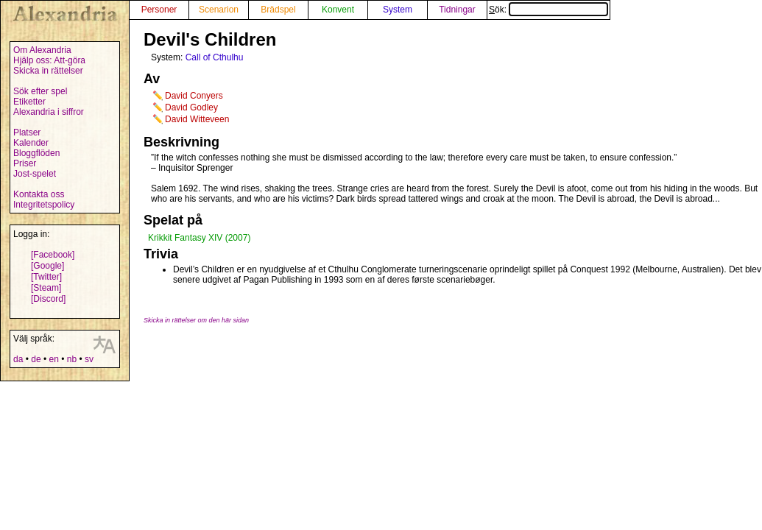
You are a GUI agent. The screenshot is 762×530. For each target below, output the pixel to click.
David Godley (191, 107)
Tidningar (457, 9)
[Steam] (46, 288)
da (18, 359)
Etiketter (29, 101)
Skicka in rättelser (48, 71)
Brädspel (278, 9)
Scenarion (219, 9)
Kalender (31, 143)
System (397, 9)
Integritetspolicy (43, 204)
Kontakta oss (38, 194)
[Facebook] (52, 255)
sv (89, 359)
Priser (24, 163)
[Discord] (48, 299)
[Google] (47, 266)
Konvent (338, 9)
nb (72, 359)
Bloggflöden (36, 153)
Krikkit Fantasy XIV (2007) (199, 238)
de (35, 359)
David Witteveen (197, 119)
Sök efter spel (40, 91)
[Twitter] (46, 277)
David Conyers (194, 96)
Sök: (548, 9)
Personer (159, 9)
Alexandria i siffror (48, 112)
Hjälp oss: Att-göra (49, 60)
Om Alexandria (42, 50)
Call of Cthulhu (215, 57)
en (53, 359)
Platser (26, 132)
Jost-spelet (34, 174)
